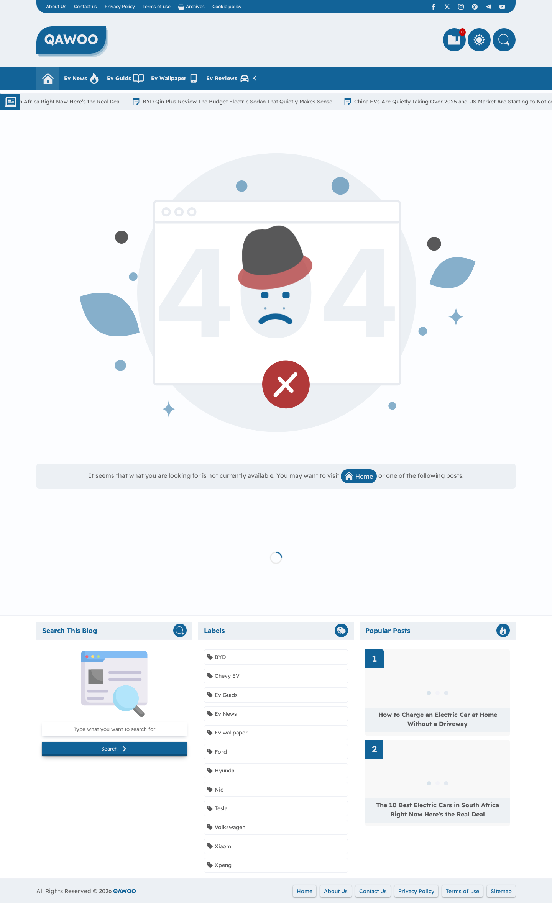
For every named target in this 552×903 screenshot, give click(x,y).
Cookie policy (227, 6)
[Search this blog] (114, 729)
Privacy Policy (120, 6)
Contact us (85, 6)
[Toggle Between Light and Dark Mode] (479, 39)
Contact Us (373, 891)
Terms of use (157, 6)
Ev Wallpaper (175, 78)
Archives (191, 6)
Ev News (82, 78)
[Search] (504, 39)
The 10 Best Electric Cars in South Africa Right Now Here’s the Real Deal (437, 809)
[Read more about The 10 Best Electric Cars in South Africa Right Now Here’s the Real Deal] (437, 783)
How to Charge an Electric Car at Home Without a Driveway (437, 719)
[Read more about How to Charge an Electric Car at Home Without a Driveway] (437, 692)
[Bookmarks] (454, 39)
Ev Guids (125, 78)
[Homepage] (47, 78)
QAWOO (124, 891)
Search (114, 749)
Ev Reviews (228, 78)
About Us (56, 6)
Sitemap (501, 891)
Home (359, 475)
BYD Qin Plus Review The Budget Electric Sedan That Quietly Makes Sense (241, 101)
